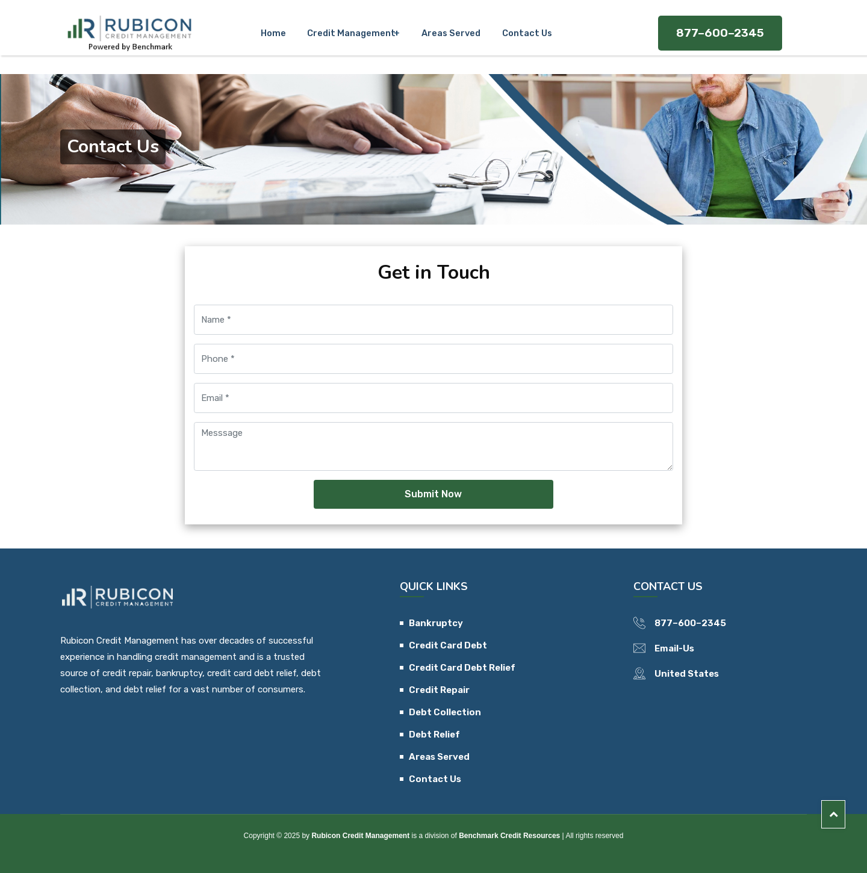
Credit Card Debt (448, 645)
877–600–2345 (720, 29)
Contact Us (518, 28)
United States (686, 673)
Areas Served (448, 28)
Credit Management (352, 28)
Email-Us (674, 648)
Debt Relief (434, 734)
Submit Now (433, 494)
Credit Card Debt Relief (462, 667)
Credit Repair (439, 690)
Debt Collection (445, 712)
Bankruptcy (436, 623)
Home (280, 28)
